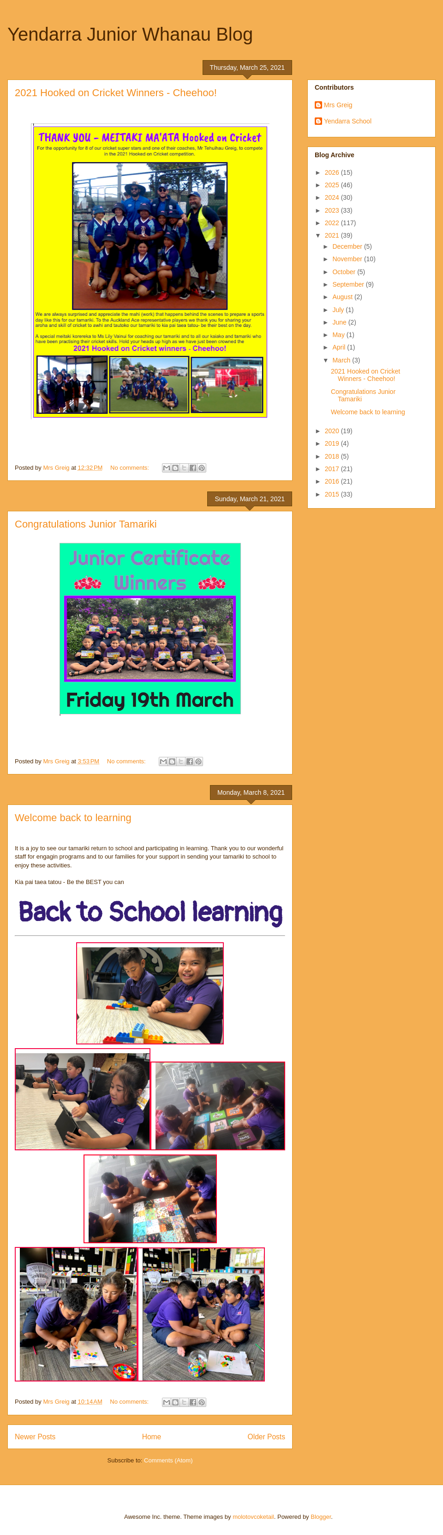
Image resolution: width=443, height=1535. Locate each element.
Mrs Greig (338, 105)
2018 (333, 456)
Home (152, 1437)
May (339, 334)
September (348, 284)
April (339, 347)
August (343, 297)
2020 (333, 431)
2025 (333, 185)
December (348, 246)
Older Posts (266, 1437)
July (339, 309)
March (342, 360)
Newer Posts (35, 1437)
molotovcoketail (253, 1516)
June (340, 322)
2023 (333, 210)
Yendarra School (347, 121)
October (344, 272)
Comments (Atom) (168, 1460)
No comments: (130, 467)
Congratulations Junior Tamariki (86, 524)
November (348, 259)
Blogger (321, 1516)
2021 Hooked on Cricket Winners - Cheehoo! (116, 92)
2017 (333, 469)
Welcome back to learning (73, 817)
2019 (333, 443)
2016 (333, 481)
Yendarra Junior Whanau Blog (130, 34)
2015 (333, 494)
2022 (333, 223)
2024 (333, 197)
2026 (333, 172)
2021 (333, 235)
